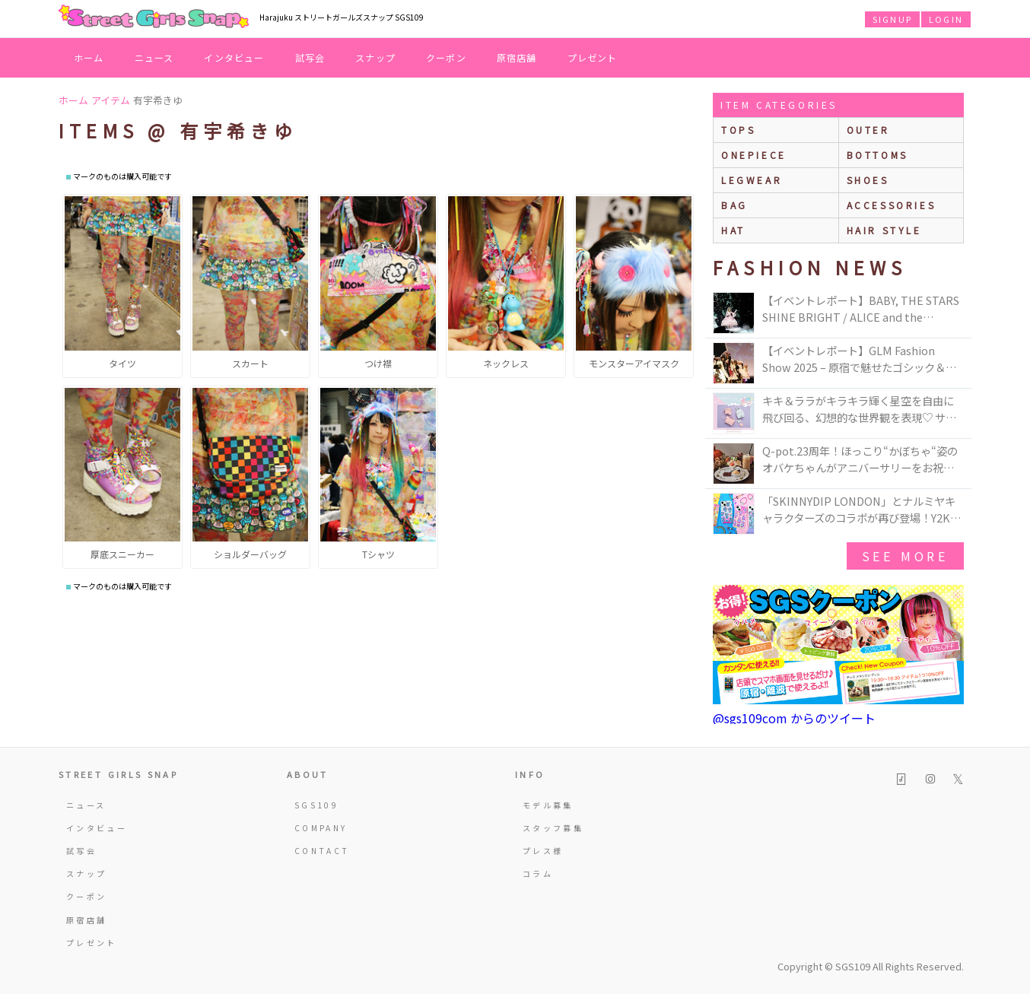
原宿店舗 (517, 57)
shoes (868, 179)
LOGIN (946, 19)
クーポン (446, 57)
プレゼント (592, 57)
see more (905, 556)
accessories (891, 204)
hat (733, 230)
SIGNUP (892, 19)
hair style (884, 230)
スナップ (375, 57)
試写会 (310, 57)
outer (868, 129)
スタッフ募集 (553, 828)
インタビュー (234, 57)
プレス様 (543, 850)
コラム (538, 873)
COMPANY (321, 828)
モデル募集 (548, 805)
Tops (738, 129)
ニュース (154, 57)
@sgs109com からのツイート (794, 718)
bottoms (877, 154)
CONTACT (322, 850)
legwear (751, 179)
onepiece (754, 154)
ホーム (89, 57)
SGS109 (316, 805)
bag (734, 204)
